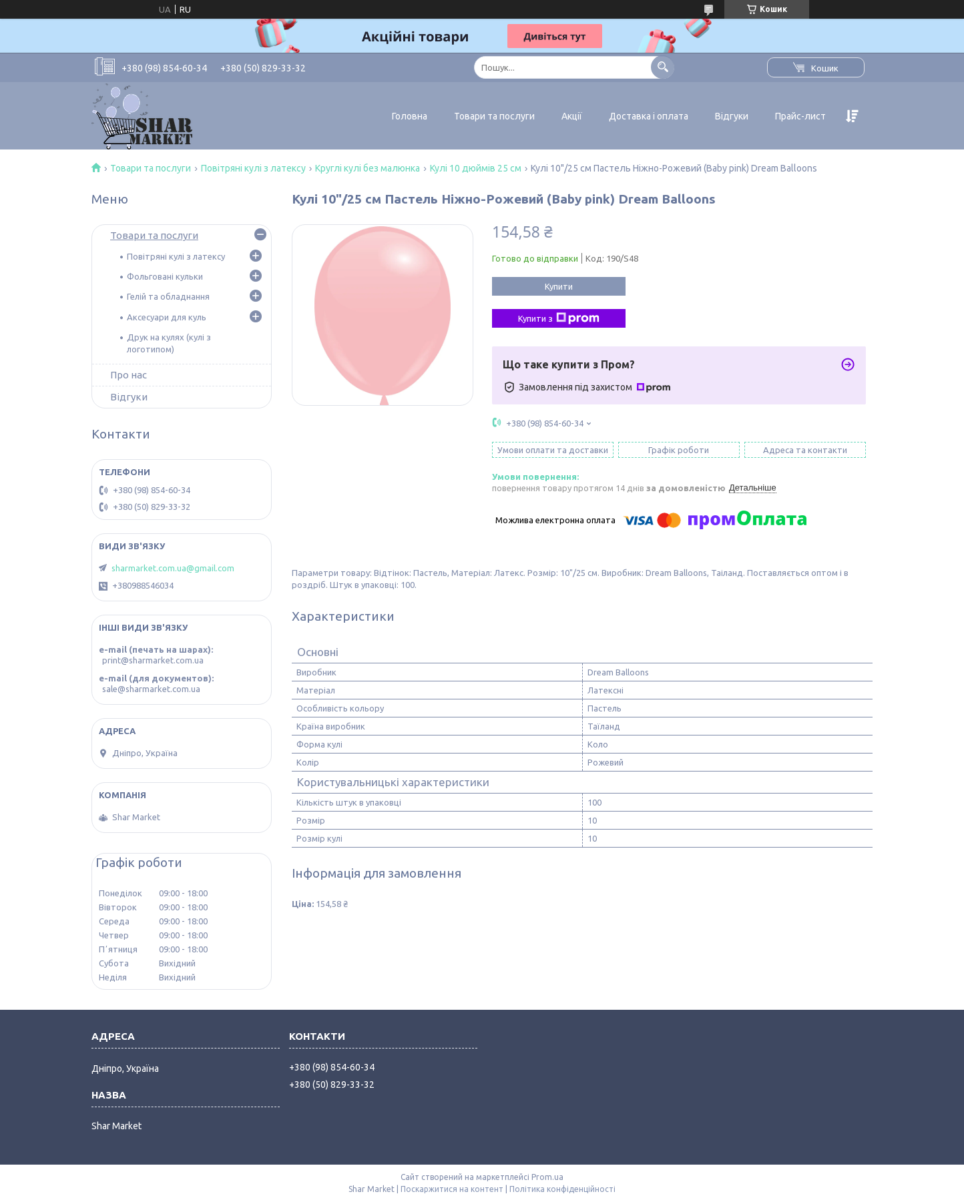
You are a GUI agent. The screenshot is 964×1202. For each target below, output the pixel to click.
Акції (571, 116)
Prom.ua (547, 1177)
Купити (559, 286)
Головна (409, 116)
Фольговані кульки (165, 276)
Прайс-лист (800, 116)
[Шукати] (662, 67)
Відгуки (731, 116)
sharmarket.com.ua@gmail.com (172, 568)
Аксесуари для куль (166, 317)
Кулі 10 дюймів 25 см (475, 168)
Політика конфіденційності (562, 1189)
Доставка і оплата (648, 116)
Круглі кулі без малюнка (367, 168)
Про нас (128, 374)
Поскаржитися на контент (452, 1189)
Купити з (558, 318)
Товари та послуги (494, 116)
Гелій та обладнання (168, 296)
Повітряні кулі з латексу (253, 168)
